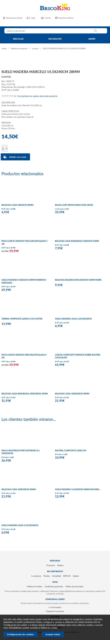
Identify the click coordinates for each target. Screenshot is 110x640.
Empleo (76, 576)
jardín (91, 39)
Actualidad (56, 576)
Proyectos (51, 565)
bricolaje (18, 39)
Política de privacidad (74, 587)
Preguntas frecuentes (55, 611)
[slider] (7, 96)
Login (33, 18)
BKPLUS (67, 576)
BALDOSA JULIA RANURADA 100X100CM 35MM (24, 394)
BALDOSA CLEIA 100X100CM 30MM (72, 394)
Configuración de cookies (20, 634)
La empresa (36, 576)
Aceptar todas (52, 634)
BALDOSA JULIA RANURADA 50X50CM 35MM (77, 241)
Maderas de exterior (19, 49)
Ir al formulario (55, 607)
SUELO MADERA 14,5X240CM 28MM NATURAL (77, 490)
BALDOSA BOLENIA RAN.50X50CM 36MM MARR (78, 280)
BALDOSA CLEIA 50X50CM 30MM (17, 205)
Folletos (60, 565)
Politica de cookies (49, 628)
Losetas (35, 49)
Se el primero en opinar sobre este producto (37, 96)
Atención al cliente (65, 18)
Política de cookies (34, 587)
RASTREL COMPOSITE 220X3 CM (70, 451)
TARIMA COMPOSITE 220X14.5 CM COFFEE (21, 319)
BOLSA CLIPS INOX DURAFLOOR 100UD (74, 205)
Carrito (48, 18)
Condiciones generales (53, 587)
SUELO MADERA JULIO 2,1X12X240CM (73, 319)
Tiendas (46, 576)
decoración (54, 39)
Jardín (3, 49)
